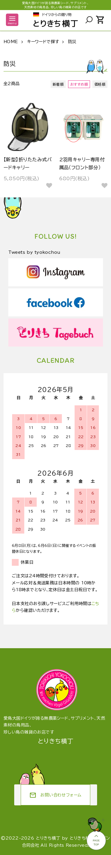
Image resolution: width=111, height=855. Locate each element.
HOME (11, 42)
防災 (72, 42)
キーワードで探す (43, 42)
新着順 (58, 84)
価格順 (99, 84)
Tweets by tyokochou (34, 252)
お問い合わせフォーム (55, 795)
